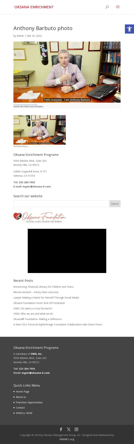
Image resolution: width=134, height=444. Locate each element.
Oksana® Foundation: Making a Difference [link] (37, 319)
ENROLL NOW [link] (24, 413)
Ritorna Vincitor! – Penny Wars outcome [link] (35, 292)
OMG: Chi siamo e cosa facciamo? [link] (32, 308)
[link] (129, 29)
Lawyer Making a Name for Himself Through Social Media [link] (46, 297)
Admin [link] (20, 35)
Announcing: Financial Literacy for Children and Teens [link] (43, 286)
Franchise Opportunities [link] (29, 402)
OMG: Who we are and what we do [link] (33, 313)
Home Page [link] (22, 391)
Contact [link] (20, 407)
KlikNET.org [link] (67, 439)
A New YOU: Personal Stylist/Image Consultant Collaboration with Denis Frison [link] (57, 324)
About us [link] (21, 397)
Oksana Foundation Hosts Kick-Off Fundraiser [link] (39, 303)
